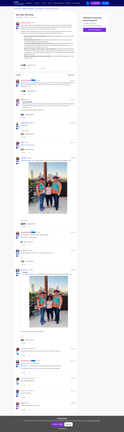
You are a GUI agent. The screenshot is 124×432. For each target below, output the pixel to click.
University (68, 3)
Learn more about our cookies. (91, 420)
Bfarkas (23, 99)
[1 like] (27, 242)
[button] (95, 3)
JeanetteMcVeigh (25, 22)
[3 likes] (28, 224)
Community (17, 8)
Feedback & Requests (28, 8)
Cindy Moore (24, 348)
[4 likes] (28, 91)
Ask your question (95, 30)
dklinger (23, 403)
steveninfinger (25, 123)
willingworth (24, 390)
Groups (44, 3)
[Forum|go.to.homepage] (19, 3)
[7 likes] (28, 65)
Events (50, 3)
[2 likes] (27, 114)
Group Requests (39, 8)
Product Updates (58, 3)
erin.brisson (24, 250)
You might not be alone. (89, 23)
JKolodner (23, 158)
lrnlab (22, 142)
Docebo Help (76, 3)
